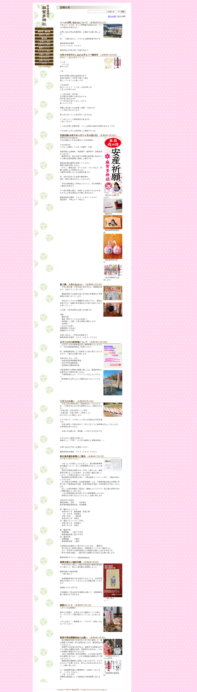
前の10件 (112, 16)
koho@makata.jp (84, 557)
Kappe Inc (104, 690)
